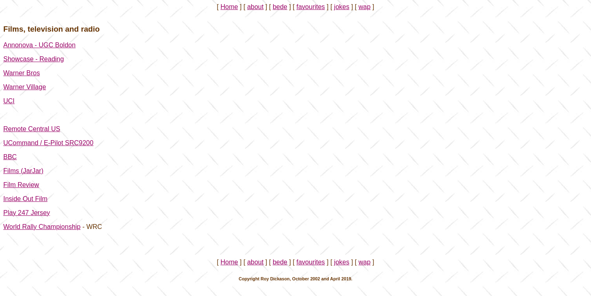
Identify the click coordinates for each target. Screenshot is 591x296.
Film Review (21, 184)
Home (229, 6)
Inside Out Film (25, 198)
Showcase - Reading (33, 59)
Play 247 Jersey (26, 212)
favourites (310, 6)
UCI (9, 100)
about (255, 6)
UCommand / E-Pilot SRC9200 (48, 142)
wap (364, 6)
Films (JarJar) (23, 170)
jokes (341, 6)
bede (280, 6)
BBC (10, 156)
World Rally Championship (41, 226)
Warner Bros (21, 72)
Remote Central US (31, 128)
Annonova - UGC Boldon (39, 45)
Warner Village (24, 86)
